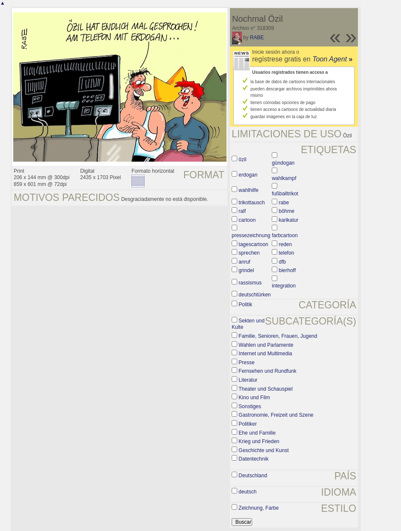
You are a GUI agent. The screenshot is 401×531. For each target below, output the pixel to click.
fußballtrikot (285, 194)
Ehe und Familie (257, 433)
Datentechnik (253, 459)
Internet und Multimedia (265, 354)
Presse (246, 363)
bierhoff (287, 270)
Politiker (247, 424)
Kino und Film (254, 397)
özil (242, 159)
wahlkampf (284, 178)
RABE (257, 38)
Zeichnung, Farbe (258, 508)
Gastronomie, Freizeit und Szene (275, 415)
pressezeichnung (251, 235)
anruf (244, 262)
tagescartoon (253, 244)
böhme (287, 211)
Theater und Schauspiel (265, 389)
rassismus (250, 283)
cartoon (247, 220)
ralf (242, 211)
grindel (246, 270)
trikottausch (251, 203)
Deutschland (252, 476)
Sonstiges (249, 406)
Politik (245, 305)
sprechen (248, 253)
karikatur (289, 220)
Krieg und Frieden (258, 441)
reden (285, 244)
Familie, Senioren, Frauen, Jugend (277, 336)
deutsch (247, 492)
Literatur (247, 380)
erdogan (247, 175)
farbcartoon (285, 235)
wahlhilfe (248, 190)
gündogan (283, 163)
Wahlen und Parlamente (265, 345)
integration (284, 286)
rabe (284, 203)
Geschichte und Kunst (263, 450)
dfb (282, 262)
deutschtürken (254, 295)
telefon (286, 253)
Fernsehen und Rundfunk (267, 371)
